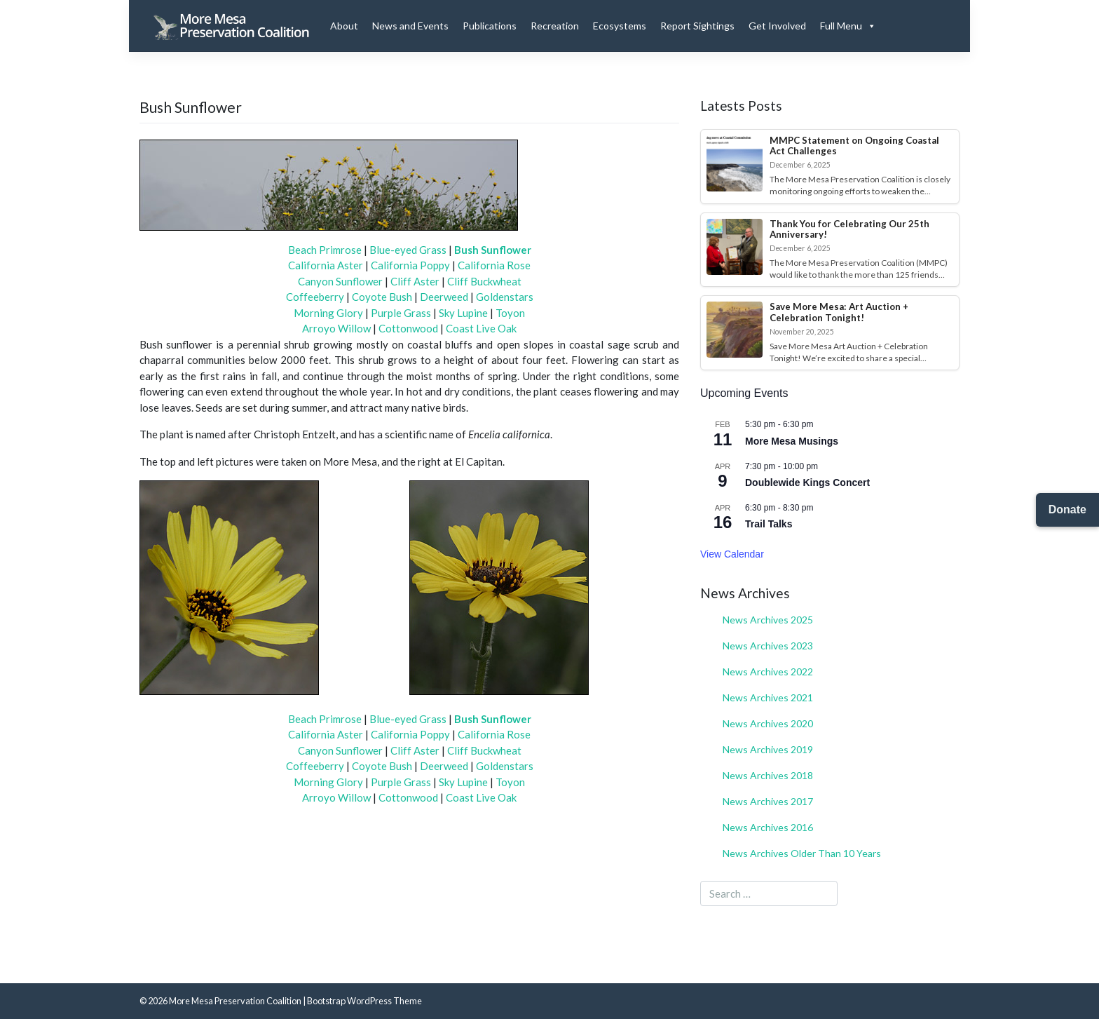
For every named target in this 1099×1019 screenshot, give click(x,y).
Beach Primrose (325, 249)
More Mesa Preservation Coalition (235, 1000)
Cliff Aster (414, 281)
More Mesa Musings (791, 441)
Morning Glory (328, 312)
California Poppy (410, 265)
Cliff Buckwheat (484, 281)
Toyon (510, 312)
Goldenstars (504, 296)
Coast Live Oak (481, 328)
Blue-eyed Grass (407, 249)
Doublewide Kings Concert (807, 482)
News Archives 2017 (768, 801)
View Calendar (732, 554)
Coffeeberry (315, 296)
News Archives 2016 (768, 827)
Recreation (555, 26)
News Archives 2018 (768, 775)
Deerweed (444, 296)
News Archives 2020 (768, 723)
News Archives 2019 (768, 749)
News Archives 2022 (768, 671)
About (344, 26)
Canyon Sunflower (340, 281)
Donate (1067, 509)
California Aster (325, 265)
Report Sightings (697, 26)
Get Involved (777, 26)
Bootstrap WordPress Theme (364, 1000)
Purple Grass (401, 312)
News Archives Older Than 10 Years (802, 853)
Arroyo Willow (336, 328)
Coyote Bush (382, 296)
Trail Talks (768, 523)
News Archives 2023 (768, 646)
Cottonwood (408, 328)
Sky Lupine (463, 312)
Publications (490, 26)
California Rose (494, 265)
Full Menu (848, 26)
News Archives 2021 (768, 697)
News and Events (410, 26)
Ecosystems (619, 26)
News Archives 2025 (768, 620)
